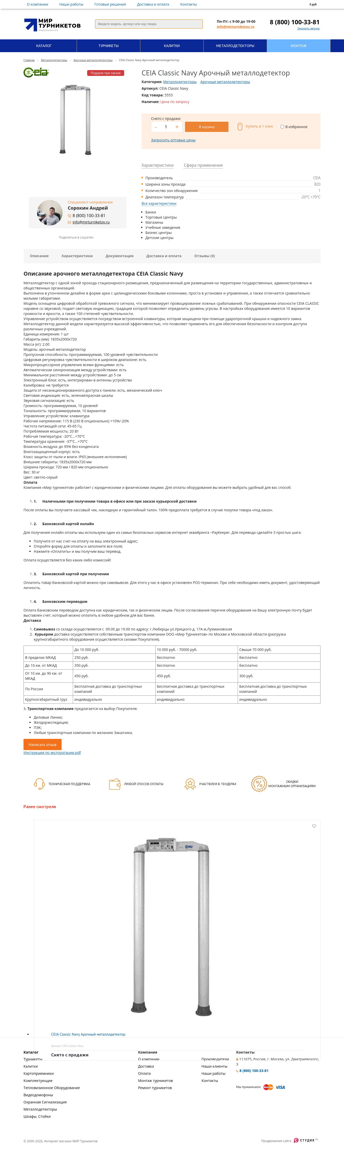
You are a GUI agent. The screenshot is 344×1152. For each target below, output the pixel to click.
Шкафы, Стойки (37, 1116)
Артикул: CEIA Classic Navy (67, 1046)
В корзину (207, 127)
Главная (29, 60)
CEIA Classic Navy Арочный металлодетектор (88, 1034)
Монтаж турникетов (155, 1080)
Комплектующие (38, 1080)
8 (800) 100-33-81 (295, 22)
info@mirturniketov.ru (235, 26)
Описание (39, 255)
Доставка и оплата (153, 4)
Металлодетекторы (54, 60)
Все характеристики (159, 203)
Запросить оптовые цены (173, 140)
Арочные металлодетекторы (93, 60)
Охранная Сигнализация (45, 1102)
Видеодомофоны (38, 1094)
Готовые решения (110, 4)
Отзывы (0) (204, 255)
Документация (120, 255)
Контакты (188, 4)
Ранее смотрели (40, 806)
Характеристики (77, 255)
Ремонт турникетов (155, 1087)
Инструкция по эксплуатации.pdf (52, 752)
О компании (37, 4)
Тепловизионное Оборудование (52, 1087)
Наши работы (71, 4)
